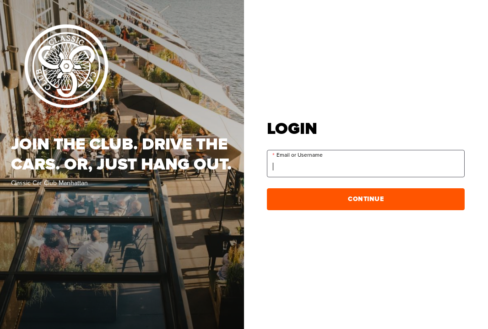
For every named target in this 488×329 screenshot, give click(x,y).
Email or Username (300, 155)
